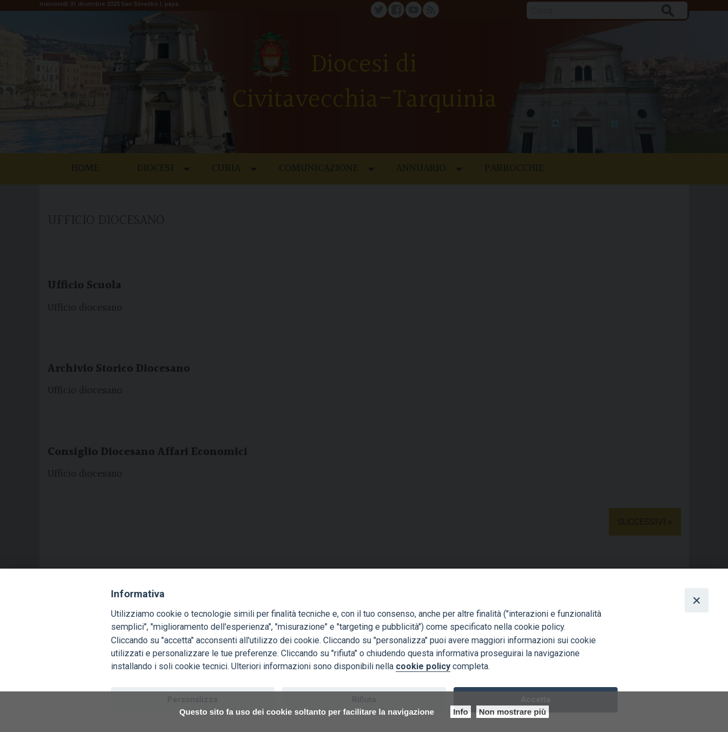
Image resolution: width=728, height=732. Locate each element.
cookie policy (423, 666)
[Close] (697, 600)
